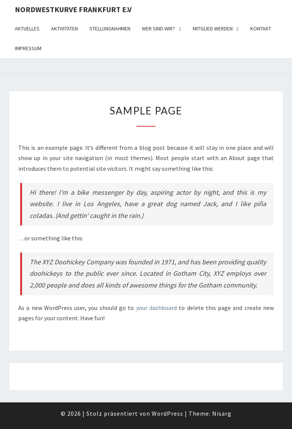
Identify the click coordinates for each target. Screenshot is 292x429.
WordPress (167, 413)
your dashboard (156, 307)
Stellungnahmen (109, 28)
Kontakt (260, 28)
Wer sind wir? (158, 28)
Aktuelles (27, 28)
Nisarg (222, 413)
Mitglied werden (213, 28)
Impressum (28, 48)
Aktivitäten (64, 28)
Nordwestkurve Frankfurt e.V (73, 9)
